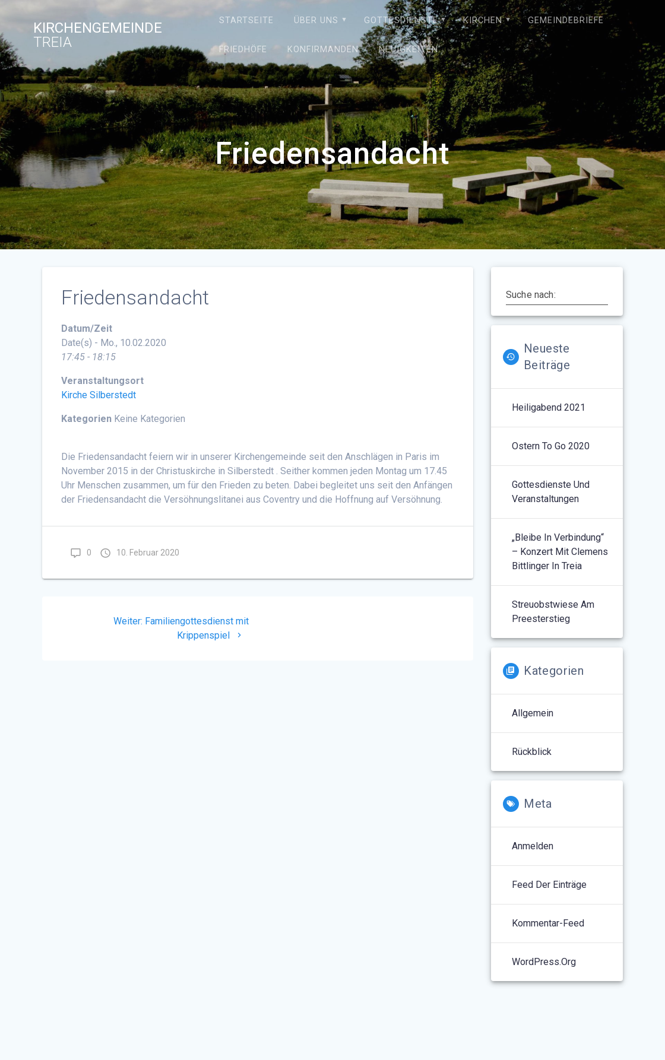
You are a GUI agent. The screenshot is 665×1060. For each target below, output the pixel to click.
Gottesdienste (401, 20)
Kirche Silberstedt (98, 395)
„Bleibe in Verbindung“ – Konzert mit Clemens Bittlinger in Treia (560, 552)
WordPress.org (544, 961)
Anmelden (532, 846)
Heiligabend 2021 (548, 407)
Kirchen (482, 20)
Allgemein (532, 713)
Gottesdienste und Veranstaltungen (551, 491)
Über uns (316, 20)
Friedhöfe (243, 50)
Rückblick (532, 751)
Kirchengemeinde (97, 35)
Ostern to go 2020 (551, 446)
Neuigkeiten (408, 50)
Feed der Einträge (549, 884)
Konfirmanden (323, 50)
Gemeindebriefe (566, 20)
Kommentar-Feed (548, 923)
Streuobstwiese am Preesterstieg (553, 611)
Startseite (246, 20)
